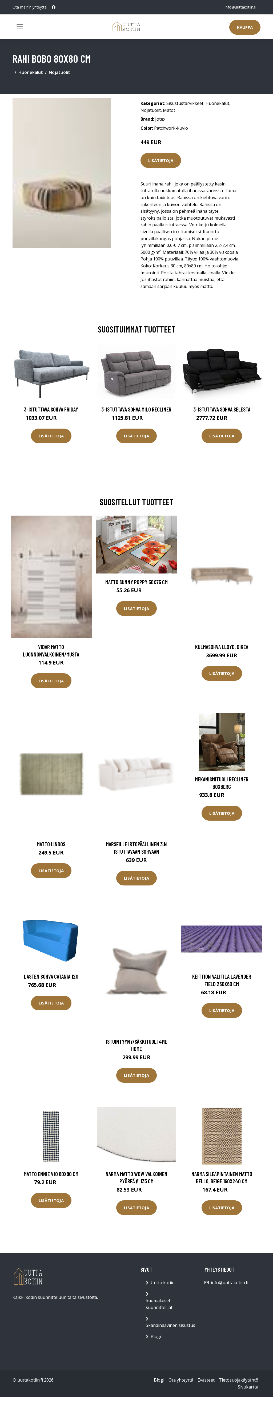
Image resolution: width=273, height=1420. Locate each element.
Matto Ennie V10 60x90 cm (51, 1173)
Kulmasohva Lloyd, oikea (221, 646)
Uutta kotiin (163, 1282)
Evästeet (206, 1380)
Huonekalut (30, 72)
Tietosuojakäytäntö (238, 1380)
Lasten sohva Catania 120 (51, 976)
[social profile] (54, 7)
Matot (169, 110)
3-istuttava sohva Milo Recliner (136, 409)
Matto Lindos (51, 844)
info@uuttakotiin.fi (240, 7)
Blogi (156, 1336)
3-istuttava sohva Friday (51, 409)
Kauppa (245, 27)
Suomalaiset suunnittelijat (159, 1304)
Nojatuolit (59, 72)
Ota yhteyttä (180, 1380)
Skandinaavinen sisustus (170, 1325)
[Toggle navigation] (20, 27)
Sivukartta (248, 1387)
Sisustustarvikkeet (184, 103)
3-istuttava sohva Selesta (221, 409)
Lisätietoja (160, 160)
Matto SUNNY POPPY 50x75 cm (136, 582)
